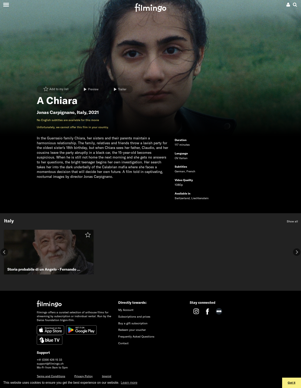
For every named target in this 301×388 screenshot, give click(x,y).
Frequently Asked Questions (136, 336)
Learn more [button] (129, 382)
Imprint (106, 376)
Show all (292, 221)
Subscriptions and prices (134, 316)
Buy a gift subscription (132, 323)
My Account (125, 310)
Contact (123, 343)
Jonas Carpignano (56, 112)
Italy (81, 112)
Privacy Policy (83, 376)
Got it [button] (292, 382)
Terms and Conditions (51, 376)
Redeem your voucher (132, 330)
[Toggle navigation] (6, 4)
